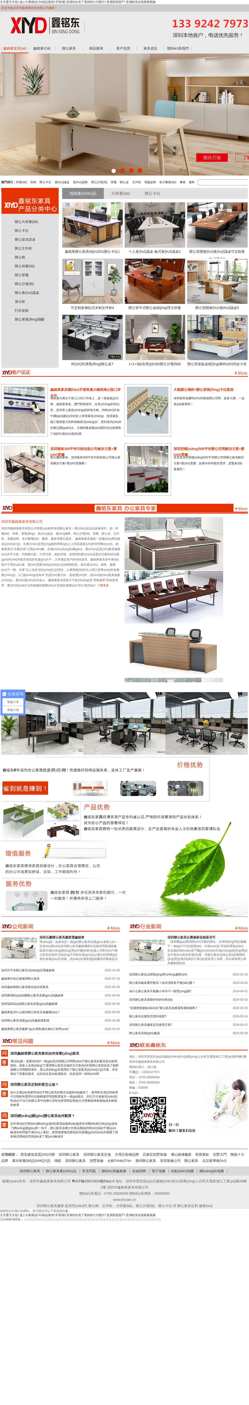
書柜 (192, 182)
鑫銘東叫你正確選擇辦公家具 (20, 978)
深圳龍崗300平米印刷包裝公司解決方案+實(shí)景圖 (83, 450)
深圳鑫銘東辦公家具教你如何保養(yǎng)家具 (44, 1053)
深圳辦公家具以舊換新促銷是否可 (191, 937)
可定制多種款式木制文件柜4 (92, 308)
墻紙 (57, 1161)
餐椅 (183, 182)
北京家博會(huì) (214, 1161)
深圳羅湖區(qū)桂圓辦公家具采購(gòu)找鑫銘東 (32, 995)
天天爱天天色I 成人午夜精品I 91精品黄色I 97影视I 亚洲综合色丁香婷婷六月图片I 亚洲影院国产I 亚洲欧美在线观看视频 (78, 2)
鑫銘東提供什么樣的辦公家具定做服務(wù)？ (30, 1012)
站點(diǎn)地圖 (182, 1171)
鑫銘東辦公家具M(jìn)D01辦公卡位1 (92, 251)
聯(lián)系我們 (178, 48)
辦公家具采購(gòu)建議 (144, 1033)
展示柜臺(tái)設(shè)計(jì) (31, 1161)
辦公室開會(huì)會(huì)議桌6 (217, 308)
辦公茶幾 (22, 275)
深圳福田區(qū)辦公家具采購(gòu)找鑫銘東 (29, 1004)
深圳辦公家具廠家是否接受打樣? (150, 1025)
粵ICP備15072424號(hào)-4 (93, 1181)
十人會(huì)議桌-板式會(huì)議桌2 (154, 251)
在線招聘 (139, 1171)
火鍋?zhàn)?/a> (121, 1161)
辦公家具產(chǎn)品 (61, 1171)
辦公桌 (124, 182)
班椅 (33, 182)
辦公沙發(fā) (99, 182)
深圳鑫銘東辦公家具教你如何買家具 (25, 987)
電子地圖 (158, 1171)
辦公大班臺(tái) (26, 222)
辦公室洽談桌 (25, 239)
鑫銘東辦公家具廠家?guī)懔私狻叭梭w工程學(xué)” (35, 1029)
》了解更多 (101, 585)
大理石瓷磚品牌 (127, 1154)
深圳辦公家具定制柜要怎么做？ (34, 1084)
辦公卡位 (45, 182)
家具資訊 (150, 48)
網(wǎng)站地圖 (211, 1171)
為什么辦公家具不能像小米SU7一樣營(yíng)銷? (160, 991)
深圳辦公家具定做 (97, 1154)
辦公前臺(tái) (25, 266)
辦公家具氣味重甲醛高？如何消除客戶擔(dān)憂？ (162, 983)
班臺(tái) (21, 182)
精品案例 (96, 48)
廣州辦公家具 (145, 1161)
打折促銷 (22, 310)
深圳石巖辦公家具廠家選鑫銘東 (61, 937)
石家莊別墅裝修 (155, 1154)
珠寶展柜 (202, 1154)
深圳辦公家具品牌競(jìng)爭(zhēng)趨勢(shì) (158, 974)
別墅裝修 (97, 1161)
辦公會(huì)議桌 (27, 293)
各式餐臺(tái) (167, 182)
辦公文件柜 (23, 248)
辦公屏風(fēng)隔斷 (30, 319)
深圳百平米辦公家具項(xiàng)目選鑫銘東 (28, 970)
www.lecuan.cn (148, 1098)
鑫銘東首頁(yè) (14, 48)
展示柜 (20, 302)
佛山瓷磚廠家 (181, 1154)
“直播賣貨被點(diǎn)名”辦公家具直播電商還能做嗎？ (163, 1008)
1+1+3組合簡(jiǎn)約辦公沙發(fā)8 (155, 364)
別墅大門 (220, 1154)
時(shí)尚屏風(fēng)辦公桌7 (92, 364)
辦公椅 (20, 257)
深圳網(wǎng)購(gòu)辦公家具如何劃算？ (42, 1116)
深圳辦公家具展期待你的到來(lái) (151, 999)
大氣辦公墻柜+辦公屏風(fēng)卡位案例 (203, 390)
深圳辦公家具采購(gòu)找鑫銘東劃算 (25, 1020)
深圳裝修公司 (170, 1161)
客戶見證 (123, 48)
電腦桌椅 (150, 182)
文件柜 (136, 182)
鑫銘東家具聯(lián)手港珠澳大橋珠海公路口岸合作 (85, 391)
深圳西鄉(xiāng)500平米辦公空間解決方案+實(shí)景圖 (209, 450)
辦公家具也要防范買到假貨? (147, 1016)
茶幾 (114, 182)
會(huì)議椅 (80, 182)
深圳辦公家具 (69, 1154)
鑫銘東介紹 (42, 48)
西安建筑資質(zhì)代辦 (37, 1154)
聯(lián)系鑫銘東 (114, 1171)
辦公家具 (69, 48)
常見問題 (89, 1171)
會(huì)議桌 (62, 182)
